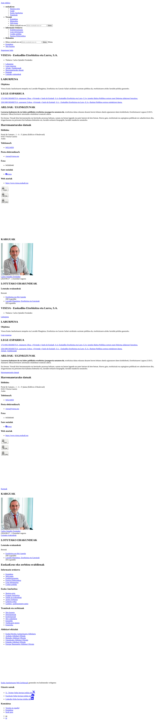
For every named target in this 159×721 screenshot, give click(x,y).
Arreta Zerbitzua (11, 600)
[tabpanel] (79, 84)
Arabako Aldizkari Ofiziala (15, 636)
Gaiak (12, 11)
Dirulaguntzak (10, 615)
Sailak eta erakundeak (13, 597)
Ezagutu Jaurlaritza (12, 595)
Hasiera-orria (15, 9)
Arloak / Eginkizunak (9, 351)
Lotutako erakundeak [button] (13, 74)
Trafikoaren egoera (12, 623)
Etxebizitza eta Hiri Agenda (15, 297)
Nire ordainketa (11, 619)
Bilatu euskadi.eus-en (18, 25)
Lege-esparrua (6, 335)
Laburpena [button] (9, 64)
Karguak (4, 489)
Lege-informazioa (16, 32)
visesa (8, 174)
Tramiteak (14, 15)
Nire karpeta (10, 46)
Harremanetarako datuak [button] (14, 70)
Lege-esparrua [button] (10, 66)
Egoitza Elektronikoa (18, 36)
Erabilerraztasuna (16, 30)
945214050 (9, 147)
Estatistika (9, 625)
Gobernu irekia (10, 602)
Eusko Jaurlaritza (16, 13)
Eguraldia (9, 621)
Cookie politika (15, 34)
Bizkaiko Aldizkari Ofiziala (15, 638)
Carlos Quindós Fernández (22, 60)
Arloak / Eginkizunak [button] (13, 68)
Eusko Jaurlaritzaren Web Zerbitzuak (14, 683)
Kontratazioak (10, 617)
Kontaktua (14, 19)
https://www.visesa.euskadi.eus (16, 183)
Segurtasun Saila (7, 50)
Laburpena (5, 317)
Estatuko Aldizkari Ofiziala (15, 642)
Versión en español (12, 708)
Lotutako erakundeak (8, 535)
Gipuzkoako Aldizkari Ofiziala (16, 640)
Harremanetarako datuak (10, 372)
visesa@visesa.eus (12, 156)
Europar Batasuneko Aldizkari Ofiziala (19, 644)
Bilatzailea (14, 21)
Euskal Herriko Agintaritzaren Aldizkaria (20, 634)
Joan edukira (5, 3)
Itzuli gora (9, 712)
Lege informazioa (11, 582)
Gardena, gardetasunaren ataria (16, 604)
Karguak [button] (8, 72)
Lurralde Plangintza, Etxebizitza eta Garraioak (22, 301)
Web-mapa (14, 23)
